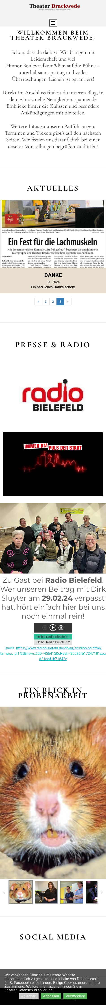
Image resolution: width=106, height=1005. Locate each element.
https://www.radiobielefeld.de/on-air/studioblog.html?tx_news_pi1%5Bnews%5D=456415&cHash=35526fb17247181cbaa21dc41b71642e (53, 653)
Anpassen (51, 996)
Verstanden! (75, 996)
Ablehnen (28, 996)
